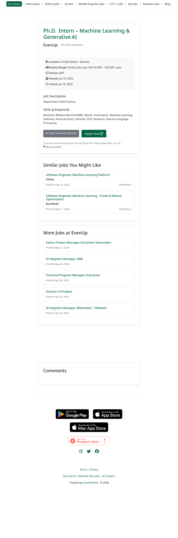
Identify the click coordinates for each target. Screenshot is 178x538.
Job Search (69, 476)
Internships (33, 4)
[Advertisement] (89, 341)
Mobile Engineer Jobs (92, 4)
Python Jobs (52, 4)
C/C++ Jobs (116, 4)
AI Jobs (69, 4)
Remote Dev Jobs (89, 476)
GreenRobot (90, 482)
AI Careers (14, 4)
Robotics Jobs (151, 4)
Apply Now (94, 134)
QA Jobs (133, 4)
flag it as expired (52, 146)
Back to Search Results (61, 133)
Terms (83, 469)
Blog (167, 4)
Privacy (93, 469)
